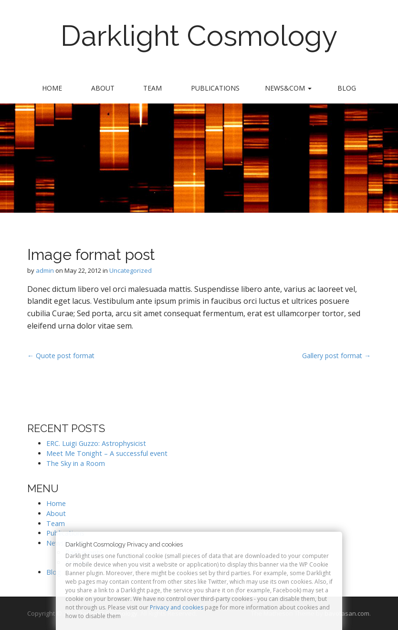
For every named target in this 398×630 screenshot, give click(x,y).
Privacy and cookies (176, 607)
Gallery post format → (336, 355)
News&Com (288, 88)
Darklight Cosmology (199, 35)
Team (152, 88)
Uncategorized (130, 270)
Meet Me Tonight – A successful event (107, 453)
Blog (346, 88)
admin (45, 270)
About (103, 88)
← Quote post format (60, 355)
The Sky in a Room (75, 463)
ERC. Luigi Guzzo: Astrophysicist (96, 443)
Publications (215, 88)
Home (52, 88)
